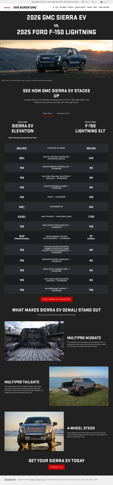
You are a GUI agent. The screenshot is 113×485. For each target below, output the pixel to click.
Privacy (44, 479)
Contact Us (56, 467)
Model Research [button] (104, 7)
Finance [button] (89, 7)
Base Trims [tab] (47, 113)
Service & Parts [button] (80, 7)
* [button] (26, 148)
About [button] (95, 7)
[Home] (53, 7)
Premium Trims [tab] (63, 113)
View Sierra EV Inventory (56, 299)
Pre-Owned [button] (62, 7)
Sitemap (38, 479)
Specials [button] (71, 7)
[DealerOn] (10, 479)
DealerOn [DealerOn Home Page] (32, 479)
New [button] (56, 7)
